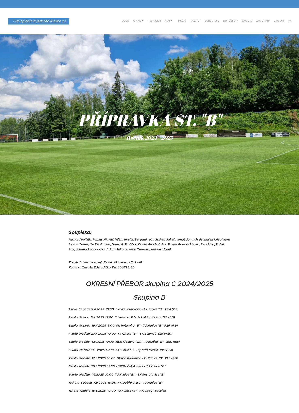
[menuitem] (208, 21)
